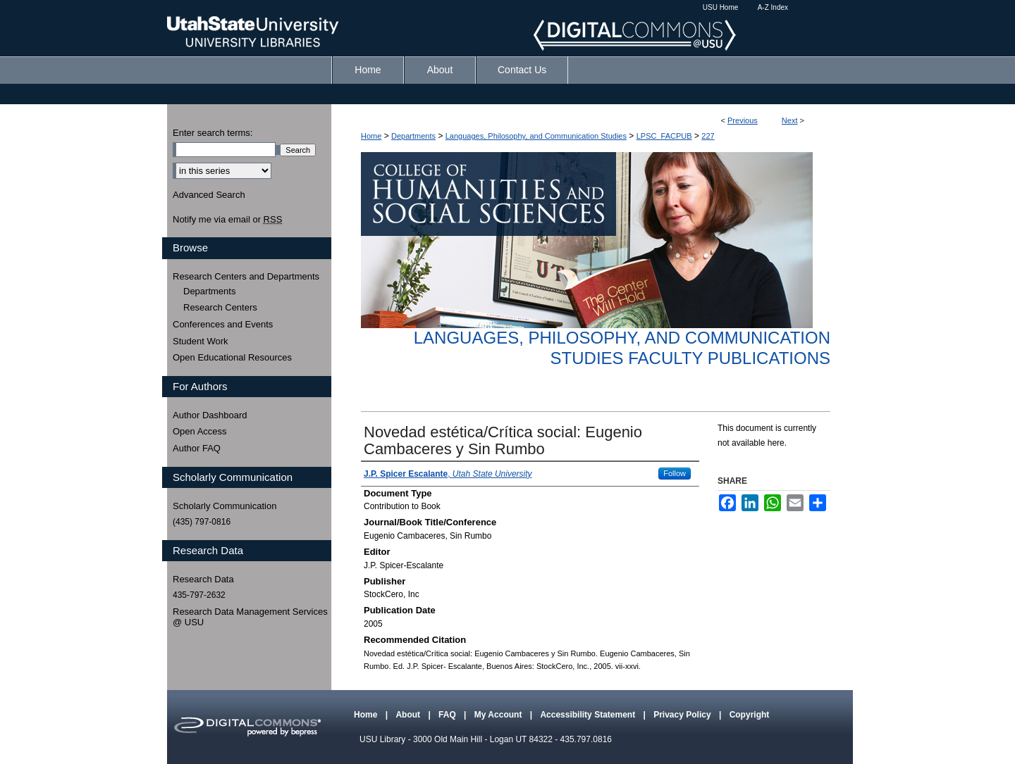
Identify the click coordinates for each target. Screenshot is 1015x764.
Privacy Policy (683, 715)
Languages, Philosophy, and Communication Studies (536, 136)
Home (371, 136)
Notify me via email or (227, 219)
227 (707, 136)
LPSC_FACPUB (664, 136)
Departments (413, 136)
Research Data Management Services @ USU (250, 617)
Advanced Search (209, 194)
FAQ (448, 715)
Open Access (200, 431)
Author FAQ (197, 448)
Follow (674, 473)
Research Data (203, 579)
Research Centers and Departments (246, 276)
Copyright (750, 715)
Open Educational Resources (232, 357)
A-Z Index (773, 7)
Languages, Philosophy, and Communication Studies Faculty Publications (622, 348)
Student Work (200, 341)
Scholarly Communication (224, 506)
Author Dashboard (210, 415)
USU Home (721, 7)
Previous (742, 120)
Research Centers (220, 307)
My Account (499, 715)
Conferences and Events (223, 324)
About (408, 715)
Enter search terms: (212, 132)
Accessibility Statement (588, 715)
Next (790, 120)
